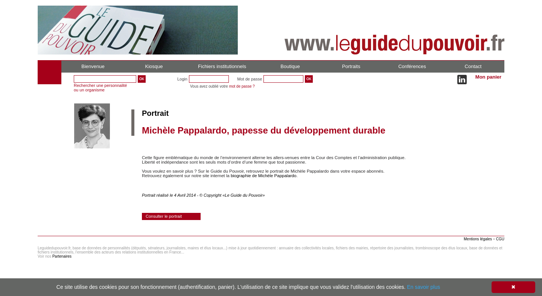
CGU (500, 239)
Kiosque (154, 66)
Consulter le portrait (164, 216)
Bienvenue (92, 66)
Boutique (290, 66)
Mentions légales (478, 239)
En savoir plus (423, 287)
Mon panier (488, 77)
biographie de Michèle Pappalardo (264, 175)
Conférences (412, 66)
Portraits (351, 66)
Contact (473, 66)
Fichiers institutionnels (222, 66)
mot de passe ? (241, 86)
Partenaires (62, 256)
